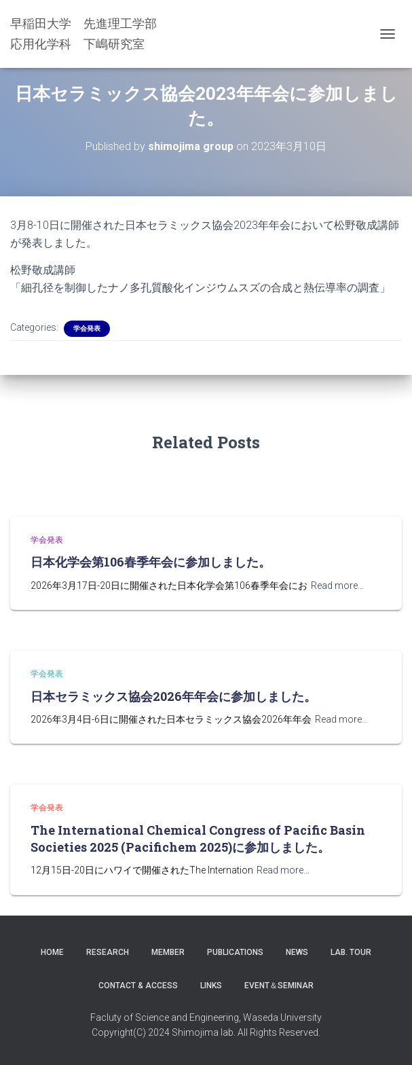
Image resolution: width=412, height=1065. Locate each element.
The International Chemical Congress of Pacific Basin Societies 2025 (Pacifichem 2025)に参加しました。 (198, 838)
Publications (235, 952)
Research (107, 952)
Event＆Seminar (279, 985)
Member (168, 952)
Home (52, 952)
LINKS (211, 985)
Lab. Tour (351, 952)
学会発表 (86, 328)
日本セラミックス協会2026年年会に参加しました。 (173, 696)
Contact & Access (138, 985)
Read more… (337, 585)
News (297, 952)
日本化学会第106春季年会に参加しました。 (151, 562)
